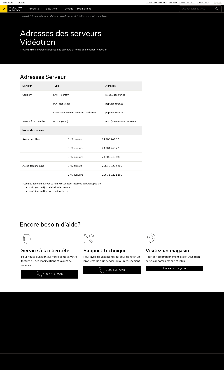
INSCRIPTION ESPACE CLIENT (182, 2)
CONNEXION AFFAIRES (156, 2)
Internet (53, 16)
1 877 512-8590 (50, 274)
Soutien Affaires (39, 16)
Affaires (21, 2)
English (218, 2)
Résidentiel (8, 2)
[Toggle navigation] (35, 8)
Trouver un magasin (174, 268)
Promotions (84, 8)
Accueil (25, 16)
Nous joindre (203, 2)
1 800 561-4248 (112, 270)
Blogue (69, 8)
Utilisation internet (68, 16)
